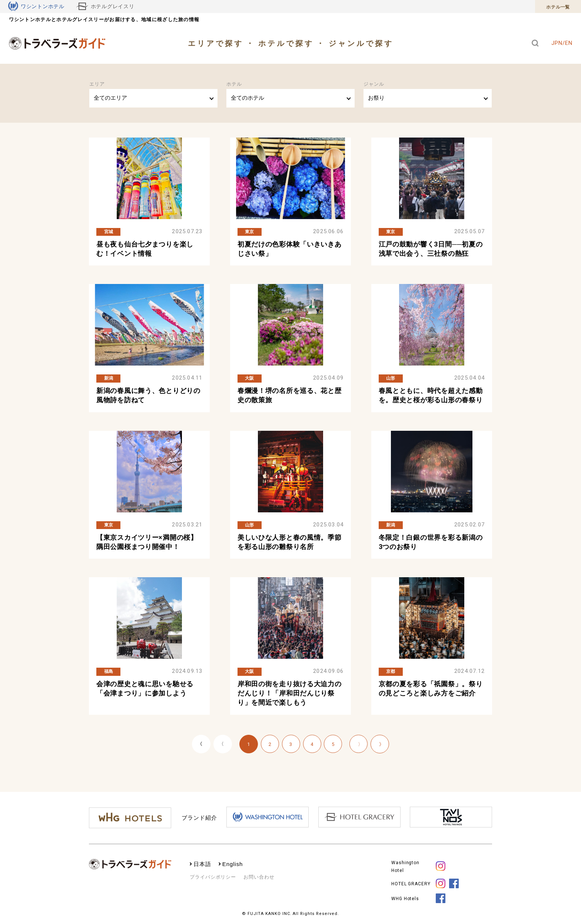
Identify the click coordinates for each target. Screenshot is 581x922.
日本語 (202, 864)
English (232, 864)
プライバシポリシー (213, 877)
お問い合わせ (258, 877)
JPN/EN (561, 43)
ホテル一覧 (558, 7)
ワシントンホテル (36, 6)
